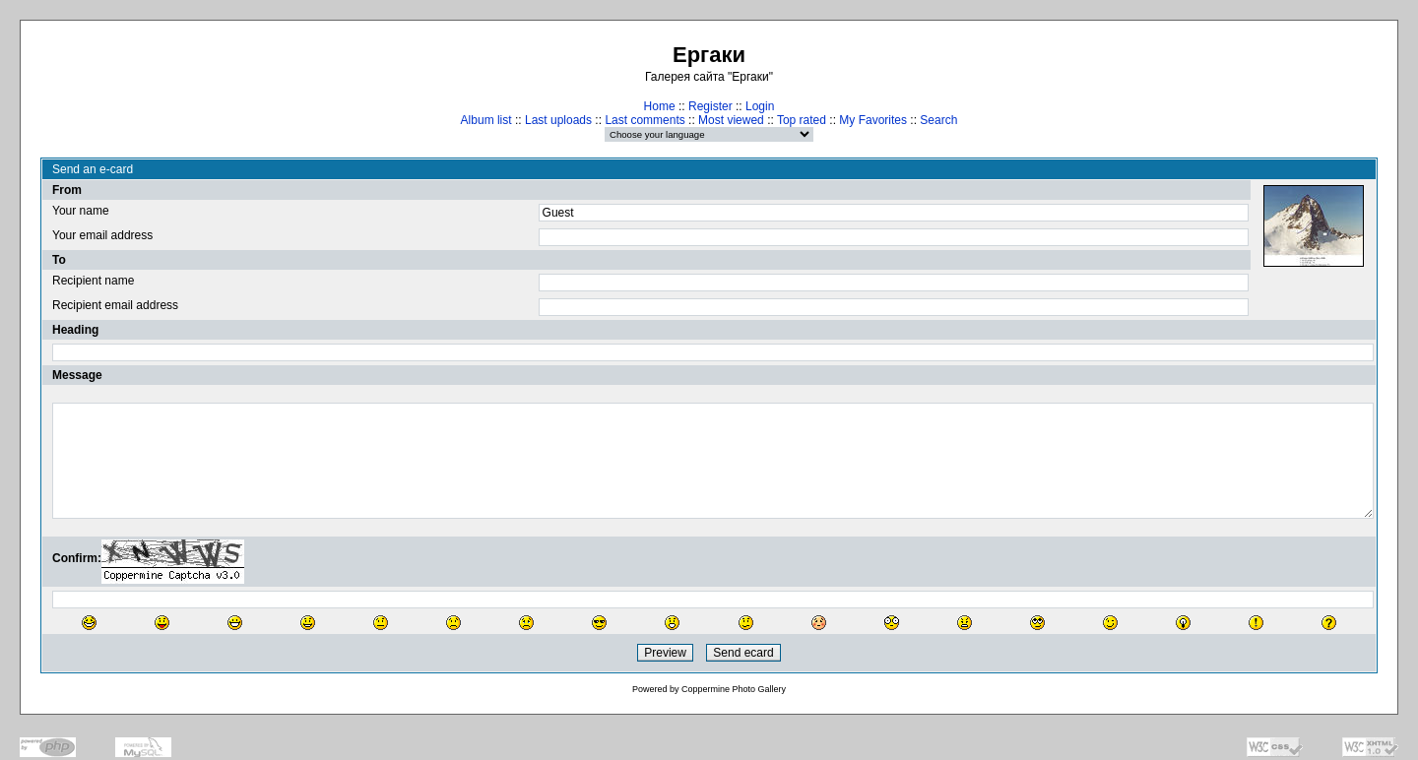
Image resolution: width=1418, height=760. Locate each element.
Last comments (644, 120)
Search (938, 120)
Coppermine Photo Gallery (733, 689)
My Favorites (873, 120)
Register (710, 106)
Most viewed (731, 120)
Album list (486, 120)
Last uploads (558, 120)
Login (759, 106)
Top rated (801, 120)
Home (660, 106)
